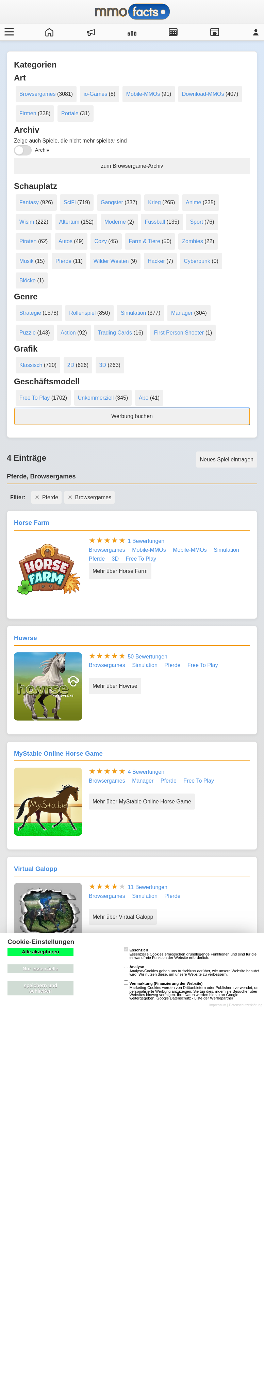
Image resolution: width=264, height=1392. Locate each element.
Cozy (100, 241)
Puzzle (27, 333)
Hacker (156, 261)
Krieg (154, 202)
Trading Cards (115, 333)
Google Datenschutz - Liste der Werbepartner (194, 998)
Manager (182, 313)
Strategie (30, 313)
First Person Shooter (179, 333)
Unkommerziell (96, 398)
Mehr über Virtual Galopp (123, 917)
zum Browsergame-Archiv (132, 166)
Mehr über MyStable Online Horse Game (142, 801)
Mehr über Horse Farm (120, 571)
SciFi (70, 202)
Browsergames (37, 94)
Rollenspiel (82, 313)
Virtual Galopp (35, 868)
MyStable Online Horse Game (58, 753)
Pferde (63, 261)
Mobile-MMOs (143, 94)
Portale (70, 113)
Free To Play (34, 398)
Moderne (115, 222)
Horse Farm (31, 522)
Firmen (27, 113)
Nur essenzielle (41, 969)
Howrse (25, 637)
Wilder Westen (111, 261)
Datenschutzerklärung (245, 1005)
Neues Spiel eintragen (226, 459)
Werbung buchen (132, 416)
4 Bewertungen (146, 772)
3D (102, 365)
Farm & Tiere (144, 241)
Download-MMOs (203, 94)
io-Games (95, 94)
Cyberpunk (197, 261)
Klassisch (31, 365)
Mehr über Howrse (115, 686)
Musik (26, 261)
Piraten (28, 241)
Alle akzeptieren (40, 951)
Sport (196, 222)
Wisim (26, 222)
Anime (193, 202)
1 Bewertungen (146, 541)
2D (70, 365)
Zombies (192, 241)
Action (68, 333)
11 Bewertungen (147, 887)
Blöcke (27, 280)
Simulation (133, 313)
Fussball (155, 222)
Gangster (112, 202)
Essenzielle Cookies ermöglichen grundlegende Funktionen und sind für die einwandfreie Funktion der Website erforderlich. (190, 954)
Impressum (217, 1005)
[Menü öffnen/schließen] (8, 32)
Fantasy (29, 202)
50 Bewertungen (147, 657)
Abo (143, 398)
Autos (65, 241)
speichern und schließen (40, 988)
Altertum (69, 222)
